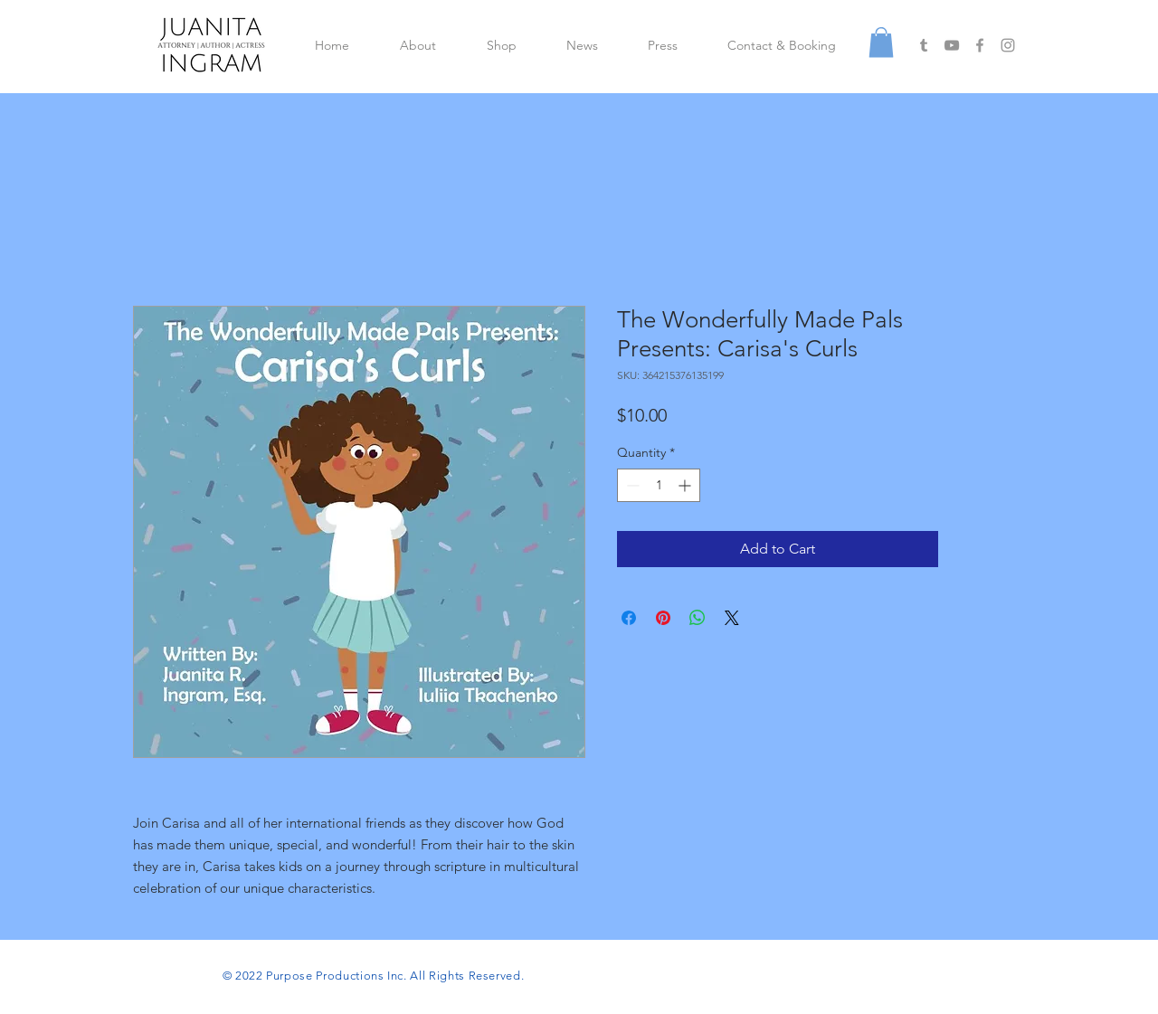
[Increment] (686, 485)
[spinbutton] (658, 485)
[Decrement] (631, 485)
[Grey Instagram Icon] (1008, 45)
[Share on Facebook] (629, 618)
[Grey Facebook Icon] (980, 45)
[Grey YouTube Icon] (952, 45)
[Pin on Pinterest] (663, 618)
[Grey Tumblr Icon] (924, 45)
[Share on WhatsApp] (697, 618)
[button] (881, 42)
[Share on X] (732, 618)
